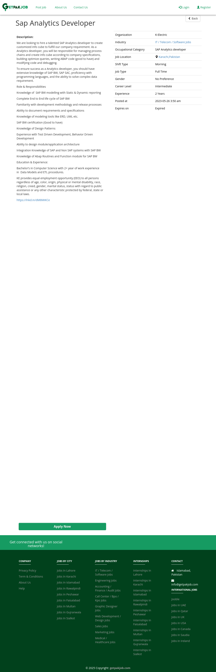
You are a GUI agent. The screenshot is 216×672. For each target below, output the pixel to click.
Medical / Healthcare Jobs (105, 640)
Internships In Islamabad (142, 592)
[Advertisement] (60, 362)
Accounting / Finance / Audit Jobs (107, 588)
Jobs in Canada (180, 629)
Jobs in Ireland (180, 641)
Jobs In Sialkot (66, 618)
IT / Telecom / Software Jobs (173, 42)
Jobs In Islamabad (68, 582)
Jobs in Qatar (179, 611)
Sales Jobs (101, 626)
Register (204, 7)
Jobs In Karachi (66, 576)
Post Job (41, 7)
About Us (61, 7)
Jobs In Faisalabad (68, 600)
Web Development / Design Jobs (108, 618)
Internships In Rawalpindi (142, 602)
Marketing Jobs (104, 632)
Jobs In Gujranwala (69, 612)
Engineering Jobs (105, 580)
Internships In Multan (142, 632)
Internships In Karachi (142, 582)
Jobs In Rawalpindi (68, 588)
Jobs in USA (178, 623)
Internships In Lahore (142, 572)
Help (22, 588)
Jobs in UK (177, 617)
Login (184, 7)
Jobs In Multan (66, 606)
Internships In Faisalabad (142, 622)
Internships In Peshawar (142, 612)
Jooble (175, 599)
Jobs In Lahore (66, 570)
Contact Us (81, 7)
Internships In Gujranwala (142, 642)
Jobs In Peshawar (68, 594)
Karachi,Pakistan (169, 57)
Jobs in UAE (178, 605)
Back (193, 18)
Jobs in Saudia (180, 635)
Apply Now (62, 526)
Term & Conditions (31, 576)
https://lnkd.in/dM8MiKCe (33, 200)
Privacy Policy (27, 570)
